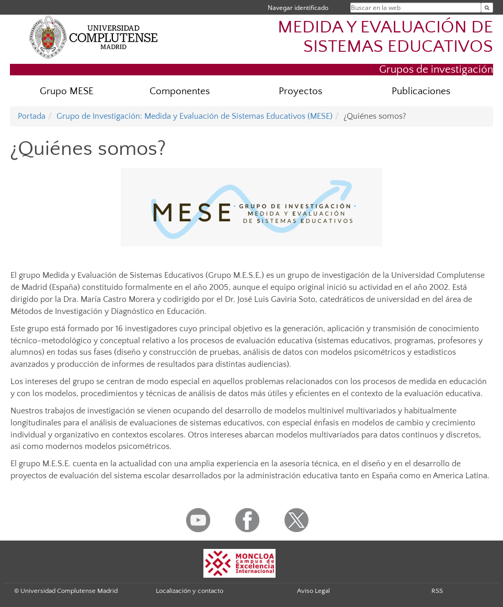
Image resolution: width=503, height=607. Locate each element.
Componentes (180, 91)
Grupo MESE (67, 91)
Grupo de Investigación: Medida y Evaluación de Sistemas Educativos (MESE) (194, 116)
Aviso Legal (313, 590)
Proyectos (300, 91)
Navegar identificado (298, 7)
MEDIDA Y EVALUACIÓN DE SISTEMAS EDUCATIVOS (385, 37)
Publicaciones (421, 91)
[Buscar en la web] (487, 8)
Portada (31, 116)
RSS (437, 590)
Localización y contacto (189, 590)
